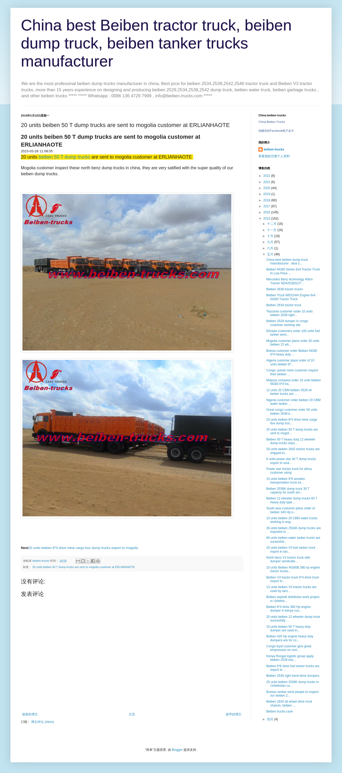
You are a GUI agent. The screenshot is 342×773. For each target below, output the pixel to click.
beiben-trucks (274, 149)
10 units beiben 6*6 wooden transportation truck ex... (285, 480)
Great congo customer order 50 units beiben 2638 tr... (291, 411)
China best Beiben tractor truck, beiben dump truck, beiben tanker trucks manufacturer (156, 43)
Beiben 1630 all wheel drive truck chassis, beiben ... (289, 703)
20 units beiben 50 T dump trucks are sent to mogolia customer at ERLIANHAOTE (83, 567)
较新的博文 (30, 714)
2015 (267, 218)
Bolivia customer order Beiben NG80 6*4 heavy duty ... (291, 352)
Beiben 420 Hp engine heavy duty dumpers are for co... (289, 638)
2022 (267, 176)
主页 (132, 714)
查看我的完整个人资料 (274, 156)
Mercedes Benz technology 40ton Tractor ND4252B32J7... (289, 281)
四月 (270, 719)
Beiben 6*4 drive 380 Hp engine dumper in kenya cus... (288, 608)
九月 (270, 242)
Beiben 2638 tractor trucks (284, 289)
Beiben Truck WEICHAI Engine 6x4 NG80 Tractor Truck (290, 297)
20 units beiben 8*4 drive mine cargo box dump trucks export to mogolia (83, 548)
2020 (267, 188)
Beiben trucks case (279, 711)
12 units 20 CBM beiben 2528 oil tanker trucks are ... (288, 392)
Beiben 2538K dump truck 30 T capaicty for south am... (287, 490)
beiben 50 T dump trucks (64, 157)
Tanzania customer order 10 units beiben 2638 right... (289, 313)
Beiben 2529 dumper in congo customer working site (287, 323)
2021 (267, 182)
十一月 (272, 230)
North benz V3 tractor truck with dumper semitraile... (288, 559)
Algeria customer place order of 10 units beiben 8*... (290, 362)
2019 (267, 194)
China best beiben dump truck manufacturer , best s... (287, 261)
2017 (267, 206)
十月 (270, 236)
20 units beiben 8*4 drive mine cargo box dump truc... (291, 421)
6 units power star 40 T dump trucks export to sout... (291, 460)
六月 (270, 248)
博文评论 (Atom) (42, 722)
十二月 (272, 224)
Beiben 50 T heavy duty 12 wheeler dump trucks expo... (290, 441)
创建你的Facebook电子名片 (276, 130)
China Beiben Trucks (271, 121)
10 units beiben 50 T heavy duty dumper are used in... (288, 628)
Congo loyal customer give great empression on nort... (288, 648)
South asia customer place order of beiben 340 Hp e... (290, 510)
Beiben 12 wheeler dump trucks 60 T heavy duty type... (291, 500)
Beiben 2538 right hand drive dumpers (292, 676)
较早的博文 (233, 714)
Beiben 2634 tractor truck (283, 305)
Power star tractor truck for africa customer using (289, 470)
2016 (267, 212)
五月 (270, 254)
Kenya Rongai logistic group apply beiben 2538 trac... (290, 658)
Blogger (177, 750)
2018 (267, 200)
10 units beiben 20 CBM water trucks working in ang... (291, 520)
